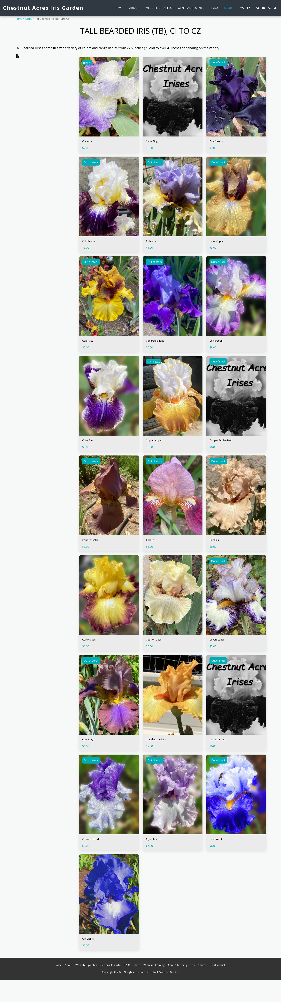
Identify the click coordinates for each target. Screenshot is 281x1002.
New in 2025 (155, 375)
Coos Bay (89, 455)
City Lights (90, 960)
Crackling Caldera (159, 758)
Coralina (215, 556)
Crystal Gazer (156, 859)
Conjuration (218, 354)
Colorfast (89, 354)
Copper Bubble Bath (224, 455)
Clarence (88, 152)
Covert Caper (219, 657)
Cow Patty (89, 758)
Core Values (91, 657)
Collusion (153, 253)
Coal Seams (218, 152)
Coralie (151, 556)
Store (28, 18)
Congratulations (158, 354)
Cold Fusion (91, 253)
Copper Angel (156, 455)
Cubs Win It (218, 859)
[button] (257, 7)
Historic (88, 72)
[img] (109, 107)
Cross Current (219, 758)
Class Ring (153, 152)
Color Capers (219, 253)
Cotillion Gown (157, 657)
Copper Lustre (93, 556)
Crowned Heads (94, 859)
